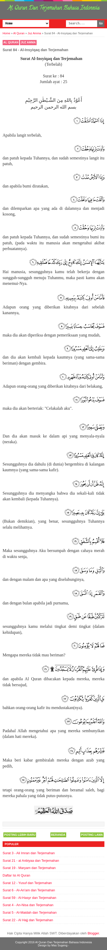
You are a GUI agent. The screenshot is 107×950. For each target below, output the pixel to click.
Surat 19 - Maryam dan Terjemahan (29, 868)
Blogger (93, 933)
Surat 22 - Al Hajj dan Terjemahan (28, 920)
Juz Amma (28, 42)
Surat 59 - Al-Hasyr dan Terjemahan (29, 898)
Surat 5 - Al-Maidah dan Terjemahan (30, 912)
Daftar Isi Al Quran (16, 875)
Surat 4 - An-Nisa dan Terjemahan (28, 905)
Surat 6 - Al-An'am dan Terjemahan (29, 890)
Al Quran (10, 42)
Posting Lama (92, 834)
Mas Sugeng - (60, 945)
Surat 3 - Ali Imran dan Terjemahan (29, 853)
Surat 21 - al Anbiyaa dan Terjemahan (31, 861)
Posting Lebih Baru (19, 834)
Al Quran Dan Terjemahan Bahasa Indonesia (53, 8)
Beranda (58, 834)
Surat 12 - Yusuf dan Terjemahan (27, 883)
